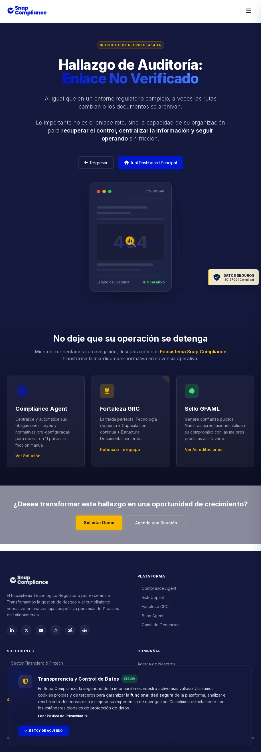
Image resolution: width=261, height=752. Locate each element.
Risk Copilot (150, 595)
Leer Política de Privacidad (63, 714)
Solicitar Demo (96, 527)
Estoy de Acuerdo (46, 730)
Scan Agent (150, 614)
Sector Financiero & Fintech (35, 663)
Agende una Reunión (158, 527)
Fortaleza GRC (153, 605)
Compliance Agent (157, 586)
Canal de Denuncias (158, 623)
